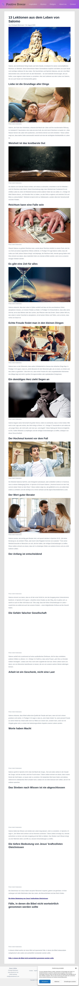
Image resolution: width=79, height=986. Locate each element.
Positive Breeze (15, 4)
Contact (31, 970)
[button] (76, 968)
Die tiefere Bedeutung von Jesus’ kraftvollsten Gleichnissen (28, 898)
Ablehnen (56, 981)
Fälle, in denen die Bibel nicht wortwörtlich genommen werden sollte (31, 958)
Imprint (35, 970)
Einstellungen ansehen (70, 981)
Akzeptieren (45, 981)
